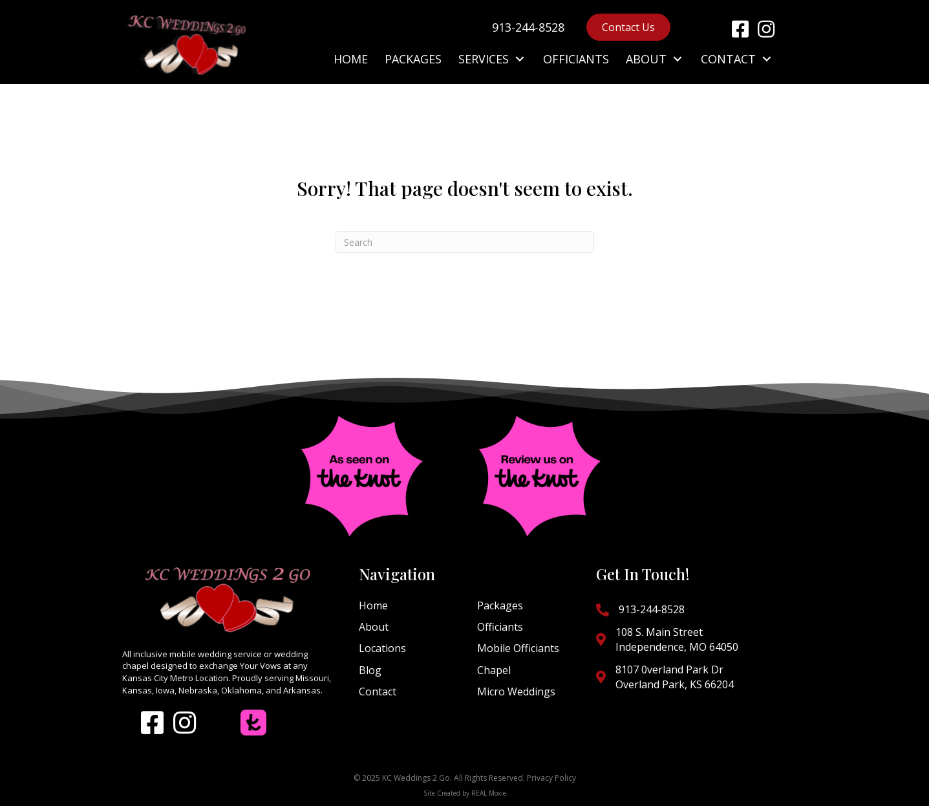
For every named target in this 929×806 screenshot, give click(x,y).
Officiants (500, 627)
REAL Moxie (488, 793)
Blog (370, 670)
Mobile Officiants (518, 648)
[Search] (465, 242)
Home (373, 605)
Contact (377, 691)
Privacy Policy (551, 777)
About (374, 627)
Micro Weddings (516, 691)
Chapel (494, 670)
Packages (500, 605)
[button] (740, 29)
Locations (382, 648)
